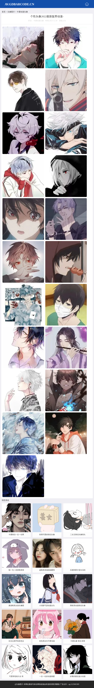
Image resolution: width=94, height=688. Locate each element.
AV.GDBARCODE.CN (19, 4)
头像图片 (11, 12)
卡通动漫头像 (22, 12)
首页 (4, 12)
